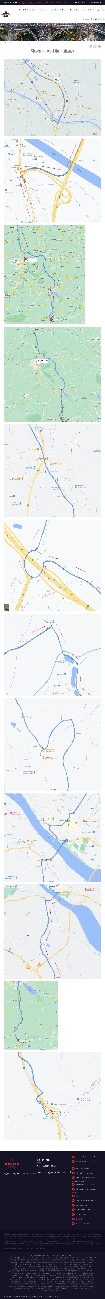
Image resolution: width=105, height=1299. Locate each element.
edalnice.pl (14, 1263)
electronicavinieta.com (28, 1263)
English (96, 2)
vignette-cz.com (45, 1274)
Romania (72, 10)
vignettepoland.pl (41, 1276)
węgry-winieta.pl (90, 1287)
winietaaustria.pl (39, 1279)
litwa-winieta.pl (39, 1264)
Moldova (62, 10)
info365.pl (15, 1264)
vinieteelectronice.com (84, 1276)
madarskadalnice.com (36, 1266)
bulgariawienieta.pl (76, 1257)
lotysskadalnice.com (19, 1266)
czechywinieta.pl (88, 1259)
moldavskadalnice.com (54, 1266)
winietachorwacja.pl (18, 1281)
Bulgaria (34, 10)
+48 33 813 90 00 (32, 2)
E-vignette (79, 1219)
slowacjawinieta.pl (15, 1272)
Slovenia (84, 10)
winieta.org (27, 1279)
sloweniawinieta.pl (29, 1272)
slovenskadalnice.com (52, 1270)
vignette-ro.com (88, 1274)
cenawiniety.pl (33, 1259)
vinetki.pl (53, 1276)
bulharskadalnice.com (18, 1259)
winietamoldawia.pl (86, 1281)
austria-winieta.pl (14, 1257)
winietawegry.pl (49, 1285)
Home (7, 43)
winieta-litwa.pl (59, 1277)
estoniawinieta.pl (62, 1263)
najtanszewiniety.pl (86, 1266)
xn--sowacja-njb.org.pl (22, 1288)
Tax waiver (79, 1196)
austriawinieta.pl (27, 1257)
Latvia (57, 10)
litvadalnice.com (26, 1264)
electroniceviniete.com (46, 1263)
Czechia (40, 10)
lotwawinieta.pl (88, 1264)
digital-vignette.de (59, 1261)
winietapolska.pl (30, 1283)
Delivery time (95, 19)
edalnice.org (94, 1261)
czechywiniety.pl (12, 1261)
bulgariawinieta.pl (91, 1257)
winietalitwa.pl (60, 1281)
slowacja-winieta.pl (85, 1270)
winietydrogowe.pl (85, 1285)
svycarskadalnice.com (46, 1272)
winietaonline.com (16, 1283)
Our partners (80, 1214)
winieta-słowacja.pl (72, 1277)
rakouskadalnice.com (68, 1268)
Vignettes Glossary (82, 1224)
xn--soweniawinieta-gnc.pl (41, 1288)
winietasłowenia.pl (35, 1285)
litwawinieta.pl (51, 1264)
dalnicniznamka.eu (44, 1261)
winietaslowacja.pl (73, 1283)
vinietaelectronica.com (66, 1276)
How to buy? (22, 10)
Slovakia (78, 10)
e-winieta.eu (83, 1261)
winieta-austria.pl (31, 1277)
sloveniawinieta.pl (36, 1270)
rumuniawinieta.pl (84, 1268)
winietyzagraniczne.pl (61, 1287)
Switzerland (91, 10)
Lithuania (52, 10)
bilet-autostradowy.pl (42, 1257)
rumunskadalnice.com (20, 1270)
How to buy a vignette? (84, 1173)
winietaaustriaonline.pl (54, 1279)
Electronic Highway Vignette (86, 1157)
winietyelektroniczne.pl (17, 1287)
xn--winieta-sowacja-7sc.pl (80, 1288)
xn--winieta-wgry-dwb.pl (52, 1290)
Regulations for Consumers (85, 1184)
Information (86, 19)
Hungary (98, 10)
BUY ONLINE (81, 2)
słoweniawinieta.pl (78, 1272)
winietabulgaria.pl (89, 1279)
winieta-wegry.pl (87, 1277)
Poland (68, 10)
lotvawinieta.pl (75, 1264)
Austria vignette (81, 1205)
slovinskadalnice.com (69, 1270)
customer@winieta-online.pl (58, 2)
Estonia (46, 10)
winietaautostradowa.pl (72, 1279)
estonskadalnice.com (77, 1263)
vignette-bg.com (31, 1274)
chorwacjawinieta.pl (59, 1259)
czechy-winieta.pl (74, 1259)
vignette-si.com (17, 1276)
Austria (29, 10)
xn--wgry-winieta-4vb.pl (61, 1288)
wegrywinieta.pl (17, 1277)
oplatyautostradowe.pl (22, 1268)
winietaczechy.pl (33, 1281)
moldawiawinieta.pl (71, 1266)
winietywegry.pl (46, 1287)
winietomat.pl (62, 1285)
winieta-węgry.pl (15, 1279)
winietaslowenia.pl (88, 1283)
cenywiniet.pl (45, 1259)
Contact (102, 19)
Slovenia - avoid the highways (86, 1201)
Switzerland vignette (83, 1210)
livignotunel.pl (63, 1264)
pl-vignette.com (38, 1268)
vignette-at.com (17, 1274)
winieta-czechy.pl (45, 1277)
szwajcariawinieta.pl (63, 1272)
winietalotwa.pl (72, 1281)
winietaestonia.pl (47, 1281)
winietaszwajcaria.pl (20, 1285)
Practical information (83, 1168)
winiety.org (73, 1285)
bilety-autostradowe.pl (60, 1257)
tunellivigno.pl (91, 1272)
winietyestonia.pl (33, 1287)
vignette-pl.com (59, 1274)
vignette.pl (29, 1276)
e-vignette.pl (72, 1261)
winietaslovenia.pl (59, 1283)
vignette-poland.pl (73, 1274)
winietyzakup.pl (76, 1287)
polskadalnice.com (52, 1268)
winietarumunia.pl (44, 1283)
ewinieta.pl (91, 1263)
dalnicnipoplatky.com (27, 1261)
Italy (103, 10)
